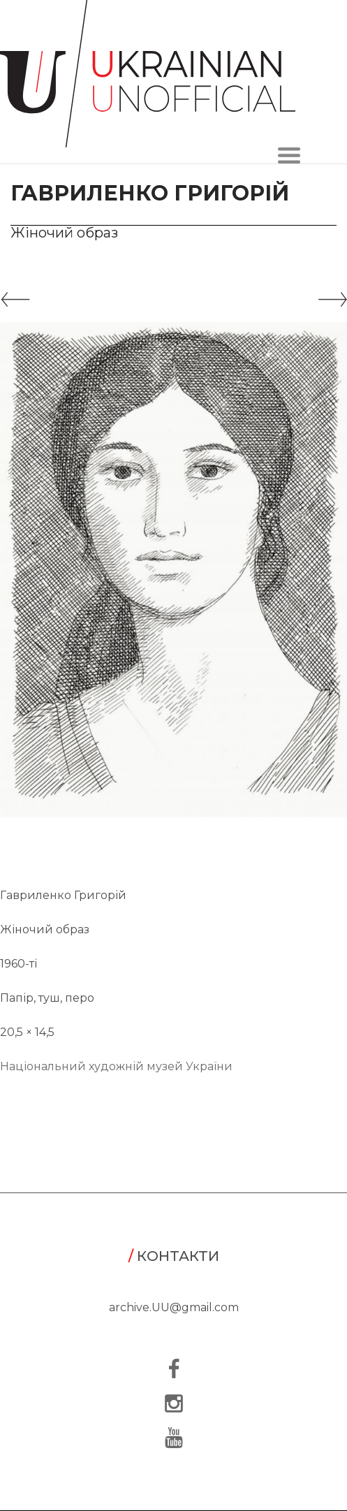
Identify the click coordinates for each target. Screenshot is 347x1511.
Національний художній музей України (116, 1066)
